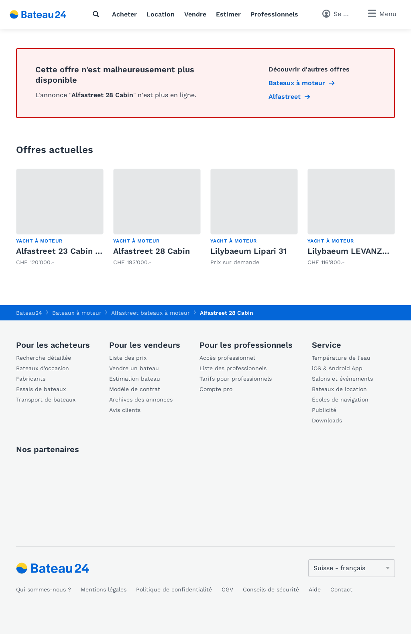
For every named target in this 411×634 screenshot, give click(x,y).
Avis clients (124, 410)
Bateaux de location (339, 389)
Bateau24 (29, 313)
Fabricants (30, 378)
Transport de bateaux (45, 399)
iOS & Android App (337, 368)
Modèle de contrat (134, 389)
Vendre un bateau (134, 368)
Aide (315, 589)
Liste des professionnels (233, 368)
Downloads (327, 420)
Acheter (124, 14)
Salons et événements (342, 378)
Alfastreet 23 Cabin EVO (64, 251)
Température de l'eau (341, 358)
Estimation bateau (134, 378)
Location (160, 14)
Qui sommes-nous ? (43, 589)
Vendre (195, 14)
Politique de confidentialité (174, 589)
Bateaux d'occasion (42, 368)
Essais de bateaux (41, 389)
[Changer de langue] (351, 568)
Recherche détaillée (43, 358)
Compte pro (215, 389)
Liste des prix (127, 358)
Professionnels (274, 14)
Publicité (324, 410)
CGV (227, 589)
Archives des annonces (141, 399)
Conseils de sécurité (271, 589)
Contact (341, 589)
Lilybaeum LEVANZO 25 (353, 251)
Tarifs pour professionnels (235, 378)
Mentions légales (103, 589)
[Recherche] (97, 14)
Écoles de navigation (340, 399)
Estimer (228, 14)
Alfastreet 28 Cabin (151, 251)
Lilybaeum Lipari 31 (248, 251)
